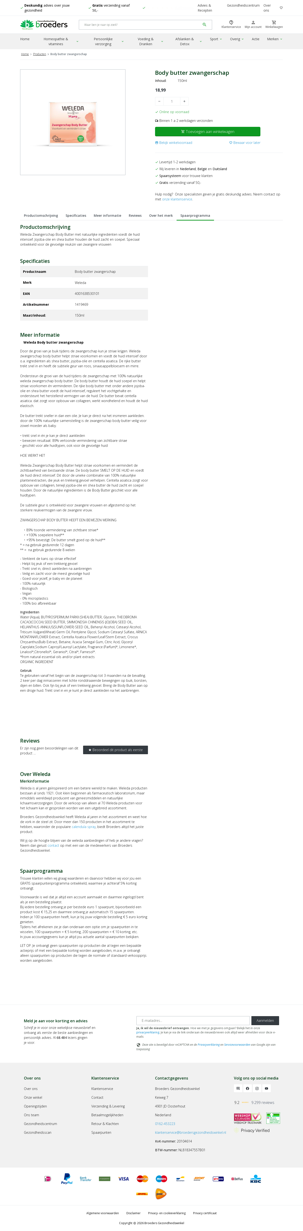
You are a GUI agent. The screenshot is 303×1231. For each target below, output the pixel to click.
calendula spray (84, 826)
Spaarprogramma (195, 215)
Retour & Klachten (105, 1123)
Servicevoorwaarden (237, 1045)
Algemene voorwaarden (102, 1213)
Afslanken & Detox (188, 41)
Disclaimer (133, 1213)
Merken (275, 39)
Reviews (135, 215)
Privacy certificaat (205, 1213)
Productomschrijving (41, 215)
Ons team (31, 1115)
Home (25, 39)
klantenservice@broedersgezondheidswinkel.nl (190, 1132)
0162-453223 (165, 1123)
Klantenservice (102, 1088)
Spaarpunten (101, 1132)
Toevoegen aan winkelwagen (207, 131)
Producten (39, 54)
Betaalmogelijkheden (107, 1115)
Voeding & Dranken (151, 41)
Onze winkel (33, 1097)
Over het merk (161, 215)
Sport (216, 39)
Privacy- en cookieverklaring (167, 1213)
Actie (255, 39)
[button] (173, 142)
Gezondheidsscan (37, 1132)
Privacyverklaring (209, 1045)
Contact (97, 1097)
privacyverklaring (147, 1032)
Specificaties (76, 215)
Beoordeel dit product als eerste (115, 750)
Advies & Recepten (205, 8)
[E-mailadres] (193, 1020)
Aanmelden (265, 1020)
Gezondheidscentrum (243, 5)
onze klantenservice (177, 199)
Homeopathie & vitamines (61, 41)
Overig (237, 39)
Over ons (267, 8)
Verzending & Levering (108, 1106)
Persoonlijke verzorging (109, 41)
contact (53, 845)
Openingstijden (35, 1106)
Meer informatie (107, 215)
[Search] (140, 25)
